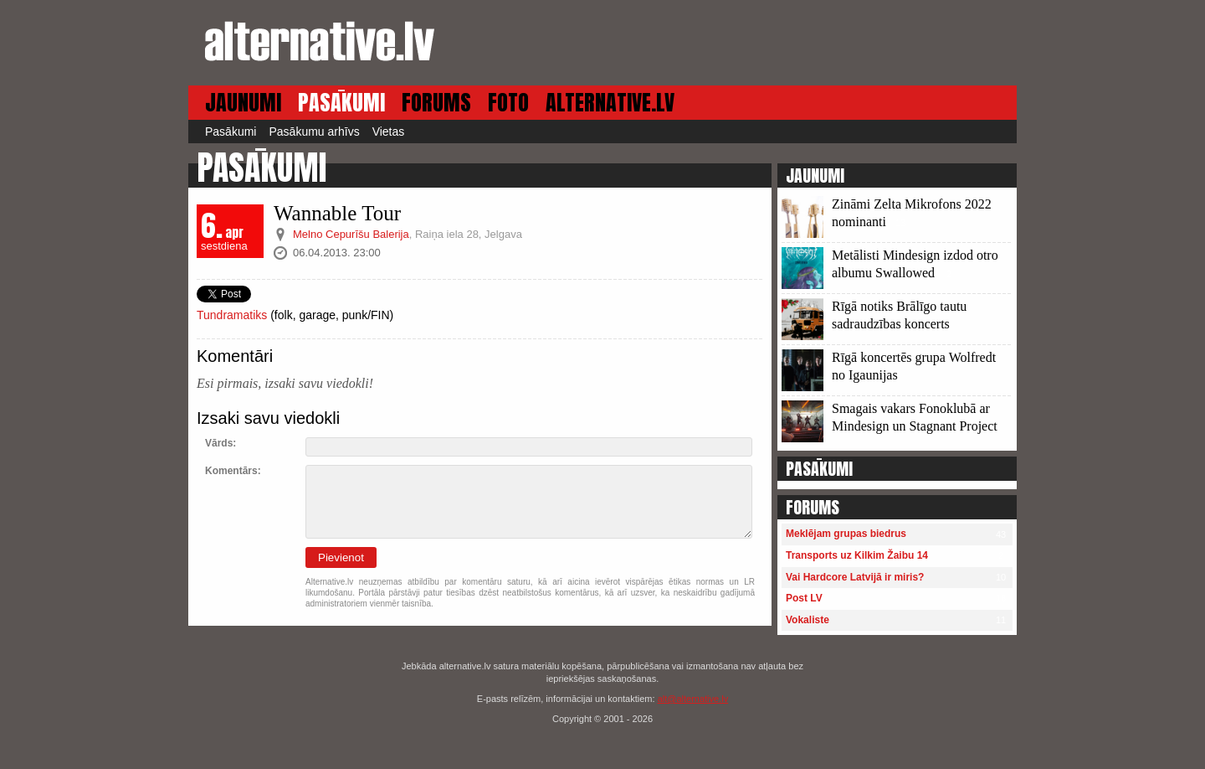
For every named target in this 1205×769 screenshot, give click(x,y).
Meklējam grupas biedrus (846, 533)
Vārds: (220, 443)
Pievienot (341, 557)
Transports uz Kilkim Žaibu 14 (857, 555)
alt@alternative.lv (693, 699)
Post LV (804, 598)
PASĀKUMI (341, 103)
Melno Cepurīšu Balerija (351, 234)
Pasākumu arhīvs (314, 131)
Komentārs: (233, 471)
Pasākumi (230, 131)
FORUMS (436, 103)
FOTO (508, 103)
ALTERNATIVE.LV (610, 103)
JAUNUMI (243, 103)
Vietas (388, 131)
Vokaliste (807, 620)
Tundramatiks (232, 315)
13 (900, 223)
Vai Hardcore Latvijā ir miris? (855, 577)
